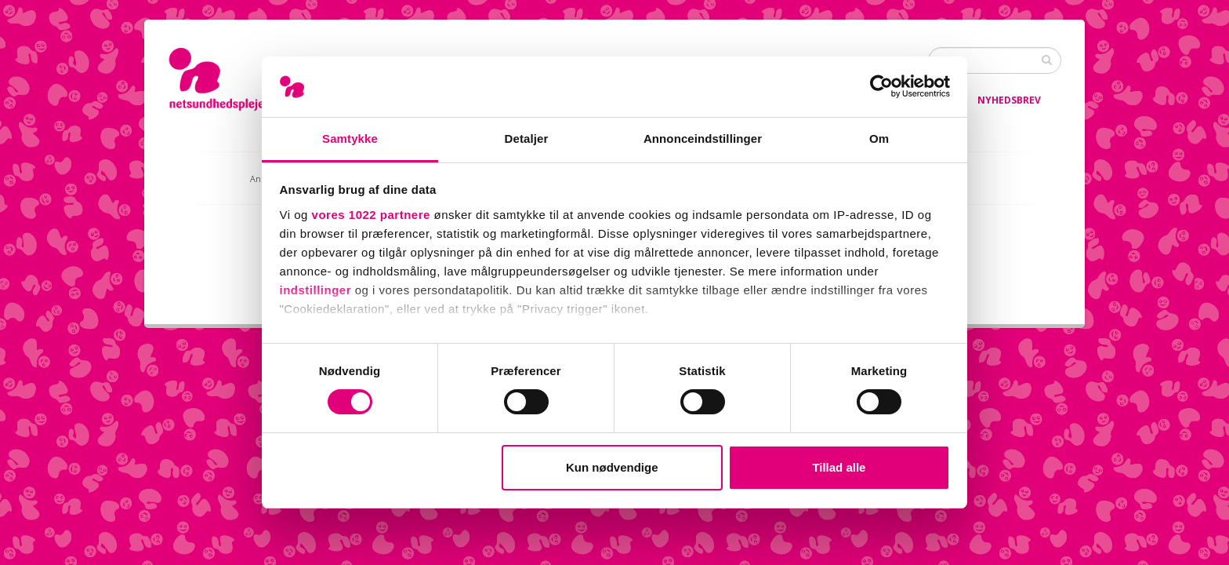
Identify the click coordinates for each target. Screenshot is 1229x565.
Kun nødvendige (612, 467)
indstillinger (316, 290)
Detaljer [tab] (527, 138)
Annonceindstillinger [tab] (703, 138)
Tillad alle (838, 467)
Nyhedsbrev (1009, 100)
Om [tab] (879, 138)
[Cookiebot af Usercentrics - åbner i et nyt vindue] (881, 86)
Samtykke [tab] (350, 138)
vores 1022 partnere (371, 214)
